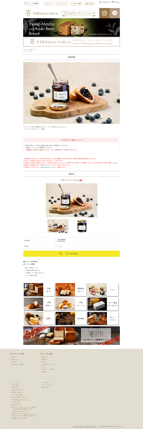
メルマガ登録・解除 (31, 275)
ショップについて (61, 3)
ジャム (30, 51)
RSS (43, 387)
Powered (110, 427)
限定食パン (45, 359)
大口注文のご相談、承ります (20, 397)
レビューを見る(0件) (31, 261)
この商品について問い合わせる (34, 273)
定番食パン (45, 357)
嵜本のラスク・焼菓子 (18, 364)
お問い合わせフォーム (47, 167)
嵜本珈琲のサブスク (17, 404)
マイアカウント (106, 2)
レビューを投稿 (30, 264)
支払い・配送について (31, 267)
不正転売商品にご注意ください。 (21, 400)
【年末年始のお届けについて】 (20, 411)
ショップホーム (16, 382)
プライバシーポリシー (48, 385)
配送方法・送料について (18, 392)
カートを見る (45, 382)
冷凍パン (44, 362)
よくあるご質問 (76, 3)
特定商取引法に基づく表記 (19, 418)
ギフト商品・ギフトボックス (50, 364)
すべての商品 (15, 385)
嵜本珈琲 (14, 362)
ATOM (47, 387)
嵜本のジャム (32, 49)
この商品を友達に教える (32, 270)
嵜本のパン (15, 357)
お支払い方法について (18, 390)
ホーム (25, 49)
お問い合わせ (89, 3)
